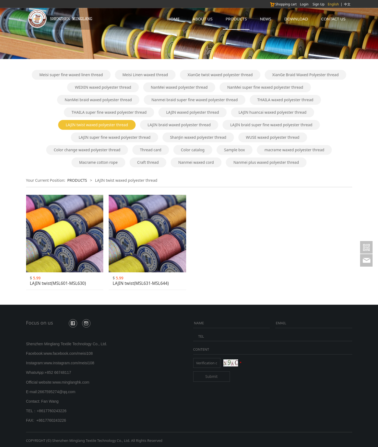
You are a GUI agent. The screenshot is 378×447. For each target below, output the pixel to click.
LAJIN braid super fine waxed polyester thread (271, 124)
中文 (347, 4)
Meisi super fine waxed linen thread (71, 74)
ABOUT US (203, 18)
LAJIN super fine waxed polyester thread (114, 137)
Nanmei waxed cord (196, 162)
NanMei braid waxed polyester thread (98, 99)
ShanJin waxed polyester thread (198, 137)
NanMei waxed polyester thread (179, 87)
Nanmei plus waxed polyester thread (266, 162)
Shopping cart (283, 4)
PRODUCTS (236, 18)
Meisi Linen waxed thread (145, 74)
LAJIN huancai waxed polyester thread (273, 112)
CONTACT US (333, 18)
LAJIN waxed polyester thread (192, 112)
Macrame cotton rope (98, 162)
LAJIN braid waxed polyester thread (179, 124)
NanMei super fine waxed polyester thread (265, 87)
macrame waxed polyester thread (294, 149)
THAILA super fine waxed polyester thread (108, 112)
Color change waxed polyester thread (87, 149)
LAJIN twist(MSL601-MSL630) (58, 283)
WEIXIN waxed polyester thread (103, 87)
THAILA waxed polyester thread (285, 99)
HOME (173, 18)
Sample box (234, 149)
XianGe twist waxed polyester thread (220, 74)
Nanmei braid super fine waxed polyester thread (194, 99)
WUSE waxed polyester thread (272, 137)
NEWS (265, 18)
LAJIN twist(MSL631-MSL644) (141, 283)
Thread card (150, 149)
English (333, 4)
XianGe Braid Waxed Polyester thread (305, 74)
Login (304, 4)
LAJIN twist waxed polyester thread (97, 124)
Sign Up (318, 4)
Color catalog (193, 149)
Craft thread (148, 162)
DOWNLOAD (296, 18)
